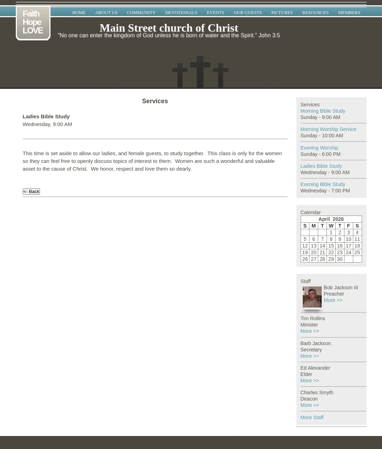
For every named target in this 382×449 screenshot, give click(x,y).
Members (349, 12)
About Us (106, 12)
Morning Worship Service (328, 129)
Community (141, 12)
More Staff (312, 417)
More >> (333, 300)
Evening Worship (320, 148)
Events (215, 12)
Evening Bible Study (323, 184)
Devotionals (181, 12)
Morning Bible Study (323, 111)
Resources (315, 12)
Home (79, 12)
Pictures (282, 12)
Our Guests (248, 12)
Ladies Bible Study (321, 166)
